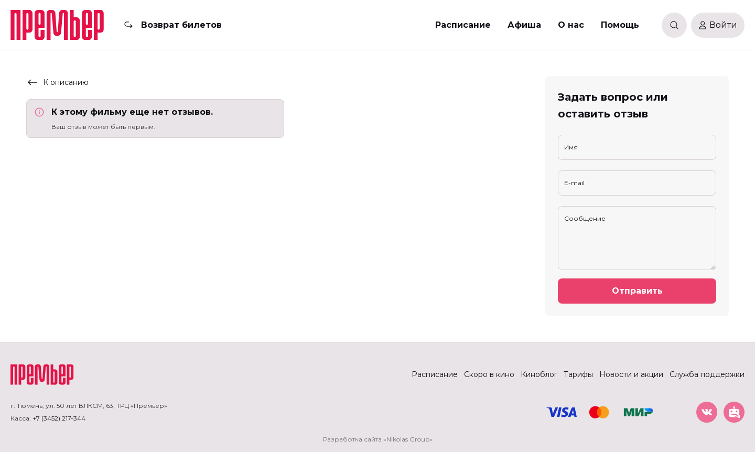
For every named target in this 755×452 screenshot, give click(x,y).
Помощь (620, 25)
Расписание (463, 25)
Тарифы (578, 374)
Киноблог (539, 374)
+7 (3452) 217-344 (59, 418)
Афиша (524, 25)
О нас (571, 25)
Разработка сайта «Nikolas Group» (378, 439)
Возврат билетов (181, 25)
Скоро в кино (489, 374)
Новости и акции (631, 374)
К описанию (57, 82)
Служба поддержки (707, 374)
